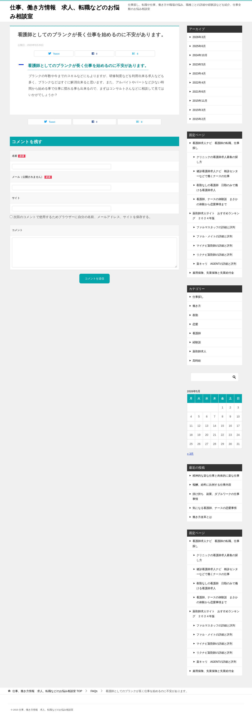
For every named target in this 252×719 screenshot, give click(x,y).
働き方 (197, 305)
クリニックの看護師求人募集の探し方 (217, 159)
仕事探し (198, 296)
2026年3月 (199, 37)
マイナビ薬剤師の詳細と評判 (214, 245)
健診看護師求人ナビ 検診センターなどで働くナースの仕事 (217, 174)
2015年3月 (199, 109)
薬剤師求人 (199, 351)
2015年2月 (199, 119)
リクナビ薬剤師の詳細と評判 (214, 254)
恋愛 (195, 324)
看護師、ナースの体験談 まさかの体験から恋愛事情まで (217, 202)
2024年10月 (200, 55)
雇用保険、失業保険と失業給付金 (213, 272)
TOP (47, 691)
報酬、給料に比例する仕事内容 (212, 484)
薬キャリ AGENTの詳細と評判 (216, 263)
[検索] (214, 377)
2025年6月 (199, 46)
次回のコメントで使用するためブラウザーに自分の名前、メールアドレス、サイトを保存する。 (82, 217)
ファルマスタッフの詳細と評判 (215, 227)
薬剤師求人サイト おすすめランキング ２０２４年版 (216, 216)
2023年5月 (199, 64)
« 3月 (190, 453)
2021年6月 (199, 91)
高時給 (197, 360)
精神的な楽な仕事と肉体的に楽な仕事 (216, 475)
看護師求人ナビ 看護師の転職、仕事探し (216, 145)
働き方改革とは (202, 517)
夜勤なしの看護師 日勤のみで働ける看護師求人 (217, 188)
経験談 (197, 342)
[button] (94, 66)
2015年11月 (200, 100)
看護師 (197, 333)
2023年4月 (199, 73)
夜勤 (195, 315)
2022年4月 (199, 82)
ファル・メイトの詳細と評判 (214, 236)
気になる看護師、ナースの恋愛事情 (215, 507)
